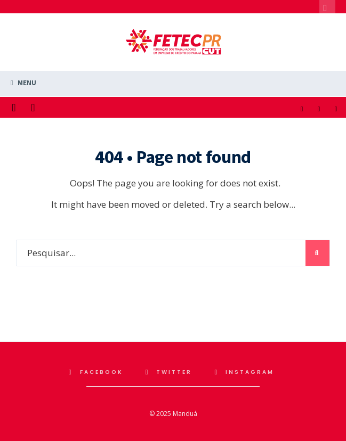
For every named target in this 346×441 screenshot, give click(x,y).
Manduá (185, 413)
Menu (23, 82)
